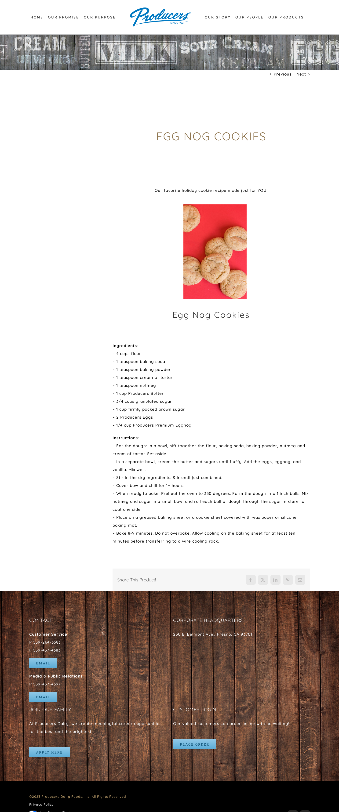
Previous (283, 74)
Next (301, 74)
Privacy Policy (41, 804)
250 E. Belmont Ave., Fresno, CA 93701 (212, 634)
